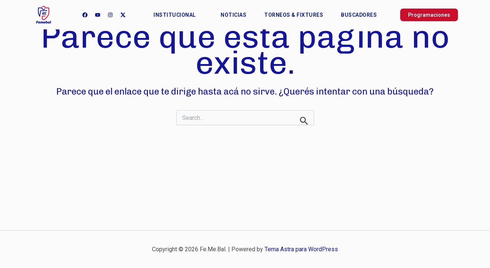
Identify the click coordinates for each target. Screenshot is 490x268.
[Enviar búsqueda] (304, 120)
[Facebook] (85, 14)
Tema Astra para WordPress (301, 249)
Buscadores (362, 14)
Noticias (233, 15)
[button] (419, 15)
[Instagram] (110, 14)
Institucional (178, 14)
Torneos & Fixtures (293, 15)
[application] (199, 14)
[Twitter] (123, 14)
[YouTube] (97, 14)
